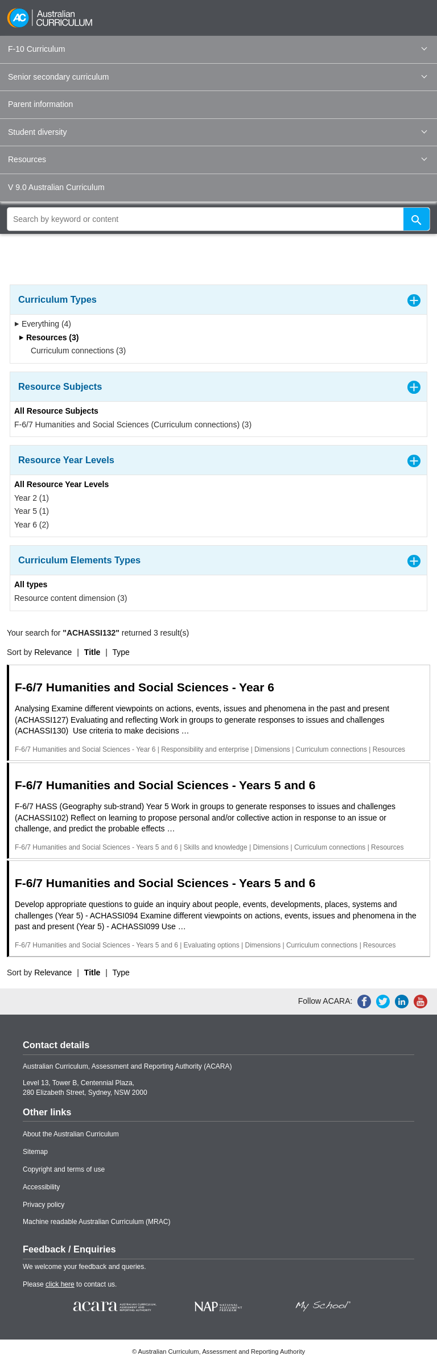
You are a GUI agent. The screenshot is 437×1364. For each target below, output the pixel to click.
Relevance (53, 652)
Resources (217, 159)
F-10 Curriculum (217, 48)
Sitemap (35, 1152)
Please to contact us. (70, 1284)
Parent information (40, 104)
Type (121, 652)
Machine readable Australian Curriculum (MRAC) (96, 1222)
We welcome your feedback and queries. (84, 1267)
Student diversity (217, 132)
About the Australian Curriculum (71, 1134)
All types (30, 584)
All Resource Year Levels (61, 484)
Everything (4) (42, 323)
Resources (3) (49, 337)
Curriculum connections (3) (74, 350)
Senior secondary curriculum (217, 76)
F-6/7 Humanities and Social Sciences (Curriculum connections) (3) (133, 424)
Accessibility (41, 1187)
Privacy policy (43, 1205)
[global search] (218, 219)
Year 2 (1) (31, 497)
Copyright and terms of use (64, 1169)
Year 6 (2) (31, 524)
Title (92, 652)
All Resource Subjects (56, 410)
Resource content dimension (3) (70, 598)
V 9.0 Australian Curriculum (56, 187)
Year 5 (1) (31, 511)
